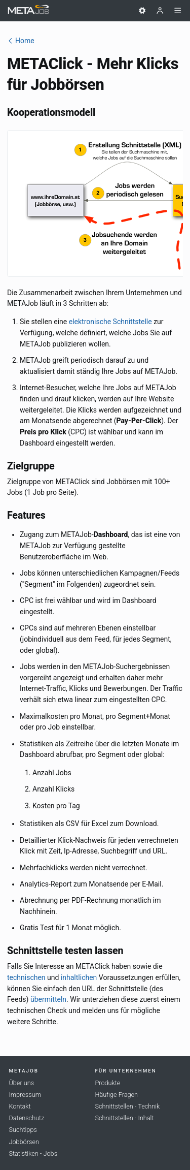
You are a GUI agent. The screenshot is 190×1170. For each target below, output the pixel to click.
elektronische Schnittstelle (110, 322)
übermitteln (48, 999)
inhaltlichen (79, 977)
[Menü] (178, 11)
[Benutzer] (160, 11)
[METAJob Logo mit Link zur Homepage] (28, 11)
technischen (26, 977)
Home (20, 41)
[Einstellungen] (142, 11)
